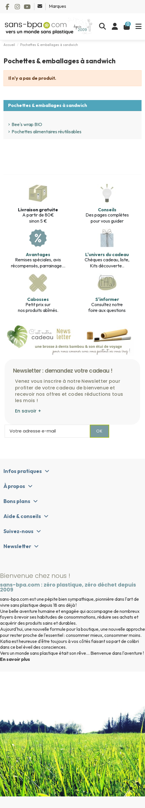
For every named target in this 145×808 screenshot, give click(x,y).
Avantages (38, 254)
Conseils (107, 209)
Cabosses (38, 299)
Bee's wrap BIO (27, 124)
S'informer (107, 299)
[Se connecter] (115, 26)
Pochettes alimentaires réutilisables (46, 131)
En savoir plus (15, 659)
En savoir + (28, 411)
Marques (57, 6)
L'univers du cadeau (107, 254)
